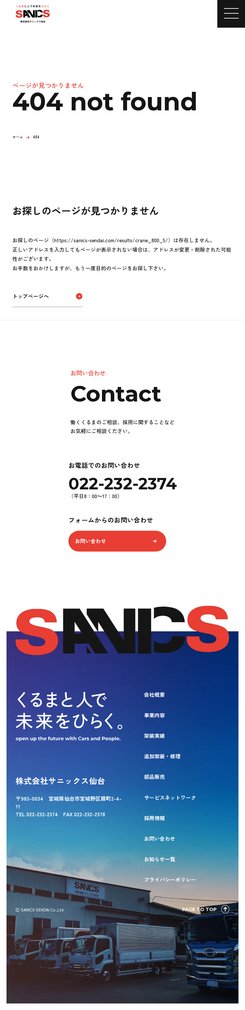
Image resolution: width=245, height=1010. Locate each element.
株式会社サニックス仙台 (60, 780)
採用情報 (154, 818)
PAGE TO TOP (205, 909)
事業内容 (154, 715)
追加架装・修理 (162, 756)
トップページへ (30, 296)
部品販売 (154, 776)
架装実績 (154, 735)
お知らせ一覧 (159, 859)
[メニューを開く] (231, 14)
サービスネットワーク (170, 797)
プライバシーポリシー (170, 879)
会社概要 (154, 694)
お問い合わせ (90, 541)
